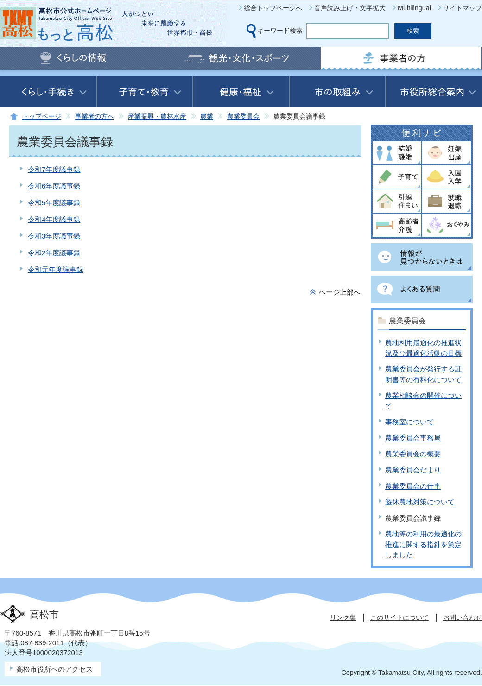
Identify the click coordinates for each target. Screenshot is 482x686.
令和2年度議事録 (54, 253)
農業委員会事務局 (413, 438)
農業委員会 (243, 116)
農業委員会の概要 (413, 454)
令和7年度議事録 (54, 169)
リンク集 (343, 617)
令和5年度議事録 (54, 203)
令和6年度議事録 (54, 186)
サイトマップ (462, 8)
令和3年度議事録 (54, 236)
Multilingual (414, 8)
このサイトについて (399, 617)
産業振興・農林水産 (157, 116)
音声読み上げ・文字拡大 (350, 8)
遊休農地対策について (420, 502)
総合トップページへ (273, 8)
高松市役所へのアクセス (54, 669)
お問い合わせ (462, 617)
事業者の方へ (94, 116)
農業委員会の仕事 (413, 486)
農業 (206, 116)
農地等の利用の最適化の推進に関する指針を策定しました (423, 544)
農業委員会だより (413, 470)
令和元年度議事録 (55, 269)
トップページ (41, 116)
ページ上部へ (340, 292)
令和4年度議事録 (54, 219)
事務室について (409, 422)
